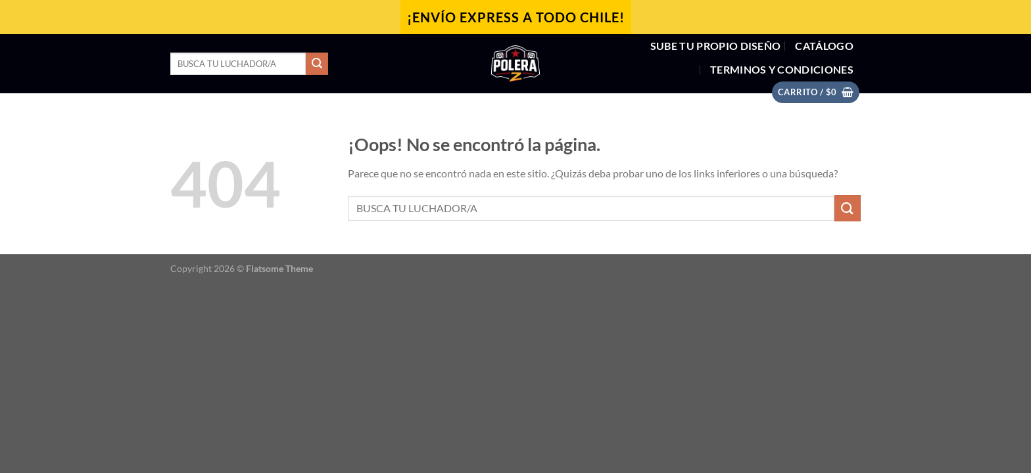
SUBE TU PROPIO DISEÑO (715, 45)
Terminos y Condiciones (781, 69)
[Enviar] (317, 64)
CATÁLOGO (824, 45)
